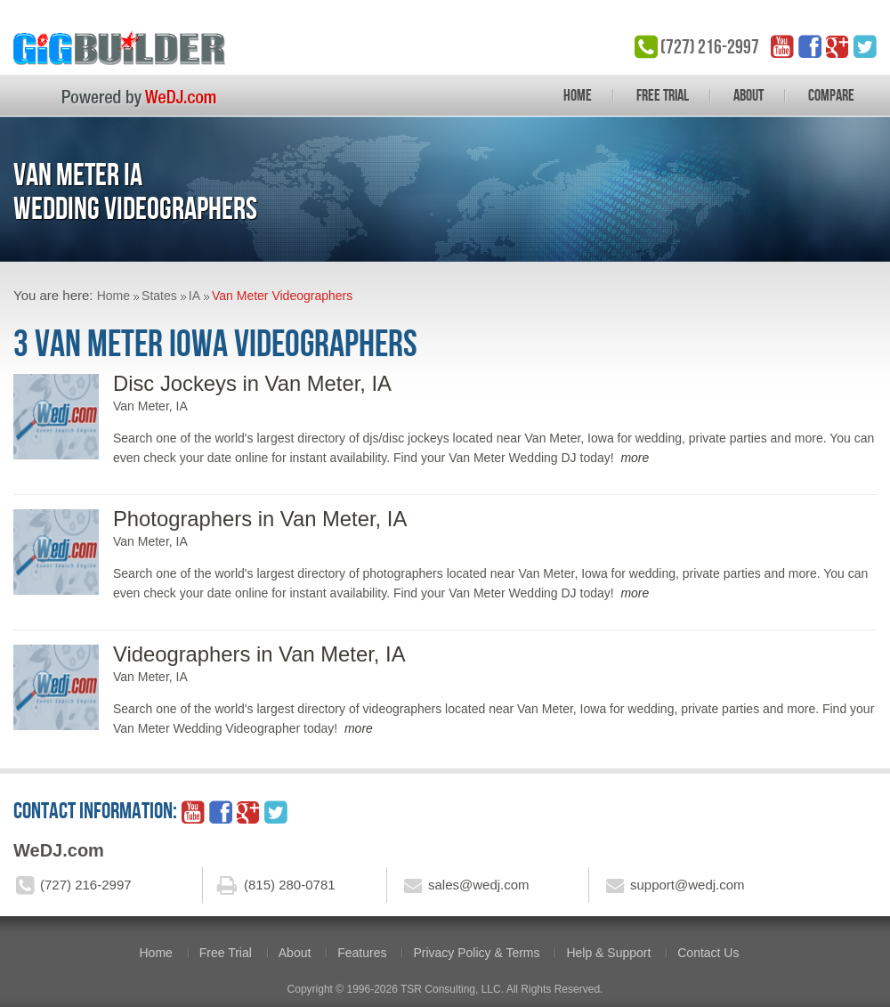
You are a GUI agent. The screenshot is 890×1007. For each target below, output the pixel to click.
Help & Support (608, 953)
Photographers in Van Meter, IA (260, 519)
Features (361, 953)
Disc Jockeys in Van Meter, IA (252, 383)
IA (194, 295)
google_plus (837, 46)
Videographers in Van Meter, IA (259, 654)
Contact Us (708, 953)
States (159, 295)
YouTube (782, 46)
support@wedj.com (687, 884)
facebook (809, 46)
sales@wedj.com (479, 884)
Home (577, 95)
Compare (831, 95)
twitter (865, 46)
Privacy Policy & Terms (476, 953)
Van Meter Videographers (282, 295)
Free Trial (662, 95)
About (748, 95)
